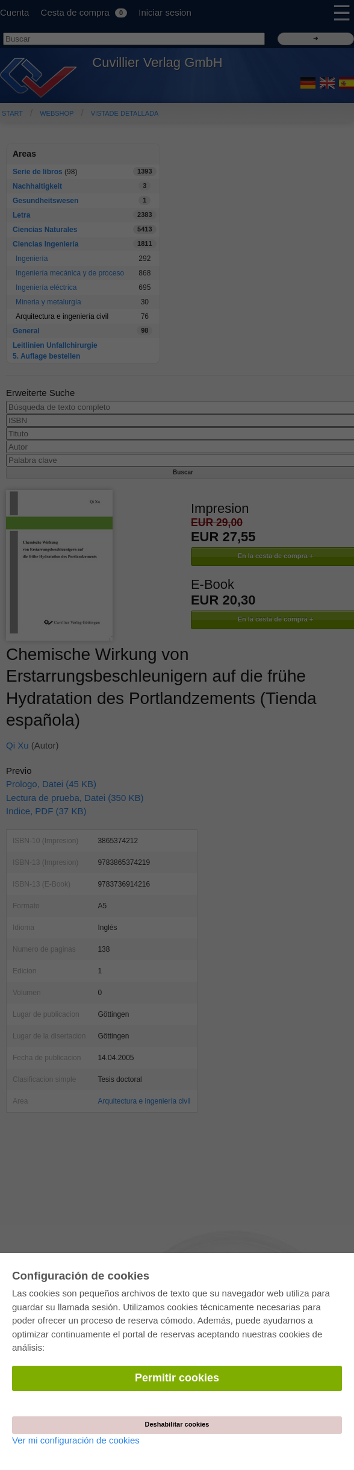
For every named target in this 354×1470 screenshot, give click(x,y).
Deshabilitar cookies (177, 1424)
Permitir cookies (177, 1378)
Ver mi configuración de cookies (76, 1440)
